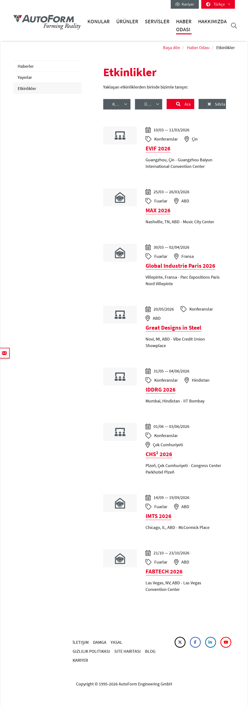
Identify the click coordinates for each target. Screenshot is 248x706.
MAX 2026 (158, 210)
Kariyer (185, 4)
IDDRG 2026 (161, 389)
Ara (187, 104)
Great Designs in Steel (173, 327)
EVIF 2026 (158, 148)
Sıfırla (219, 104)
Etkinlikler (27, 88)
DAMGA (99, 642)
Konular (98, 21)
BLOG (150, 651)
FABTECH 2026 (164, 571)
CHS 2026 (159, 454)
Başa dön (171, 47)
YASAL (116, 642)
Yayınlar (25, 77)
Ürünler (127, 21)
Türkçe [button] (218, 4)
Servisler (157, 21)
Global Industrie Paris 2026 (180, 265)
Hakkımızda (212, 21)
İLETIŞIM (81, 642)
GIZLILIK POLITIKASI (91, 651)
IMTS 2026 (158, 516)
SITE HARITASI (127, 651)
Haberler (26, 66)
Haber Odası (184, 25)
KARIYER (80, 660)
